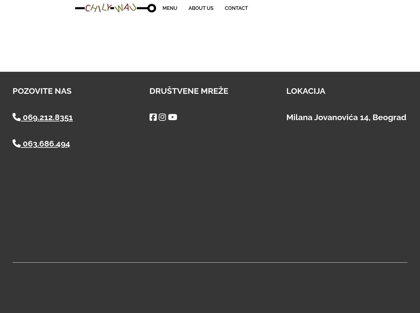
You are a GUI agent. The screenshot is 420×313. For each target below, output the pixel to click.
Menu (170, 8)
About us (201, 8)
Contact (236, 8)
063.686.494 (41, 143)
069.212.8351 (42, 117)
